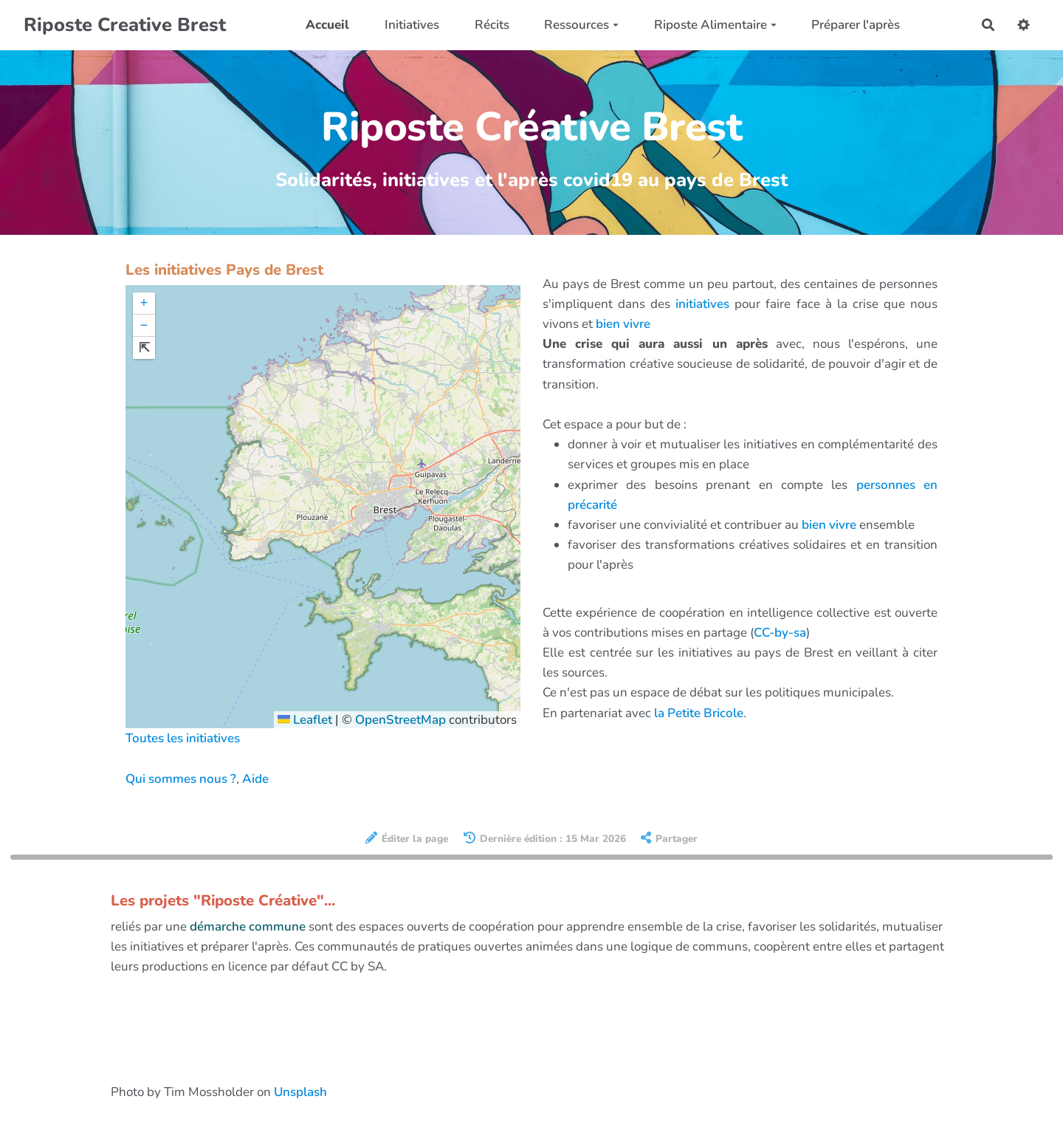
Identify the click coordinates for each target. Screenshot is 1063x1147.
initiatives (702, 303)
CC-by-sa (780, 632)
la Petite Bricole (698, 713)
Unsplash (300, 1091)
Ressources (581, 24)
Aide (255, 778)
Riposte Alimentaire (715, 24)
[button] (144, 303)
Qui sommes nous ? (180, 778)
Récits (492, 24)
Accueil (327, 24)
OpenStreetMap (400, 719)
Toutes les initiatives (182, 738)
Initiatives (412, 24)
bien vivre (623, 323)
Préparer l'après (855, 24)
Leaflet (305, 719)
